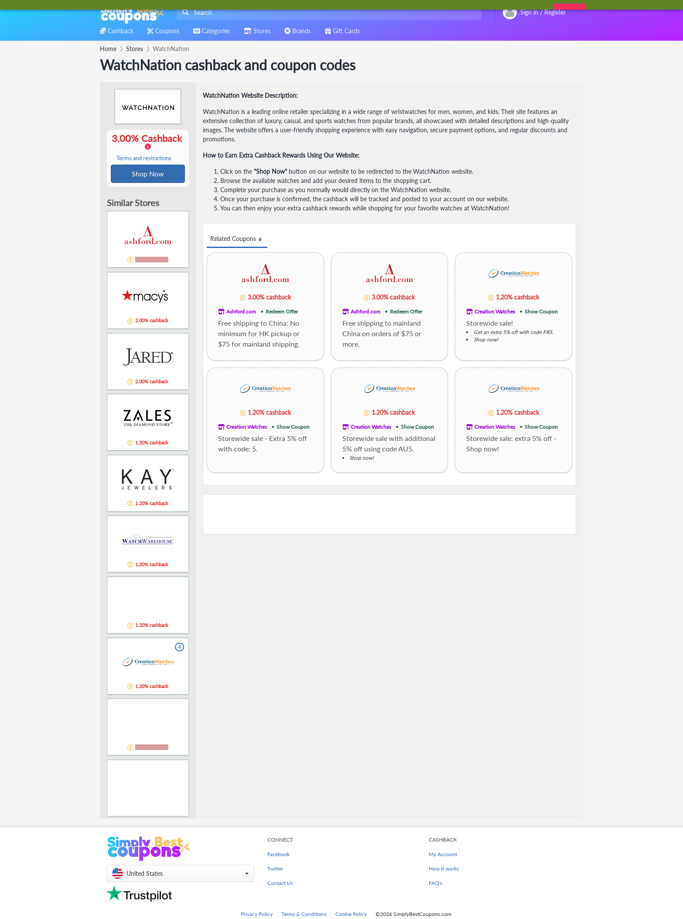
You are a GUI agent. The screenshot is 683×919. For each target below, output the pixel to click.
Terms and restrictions (143, 159)
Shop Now (148, 174)
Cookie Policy (351, 915)
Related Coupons (237, 239)
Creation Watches (495, 311)
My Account (443, 855)
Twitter (275, 869)
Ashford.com (241, 311)
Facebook (278, 855)
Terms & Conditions (304, 915)
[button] (180, 874)
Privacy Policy (257, 915)
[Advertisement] (389, 514)
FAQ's (435, 884)
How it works (444, 869)
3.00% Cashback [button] (147, 147)
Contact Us (280, 884)
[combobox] (327, 12)
